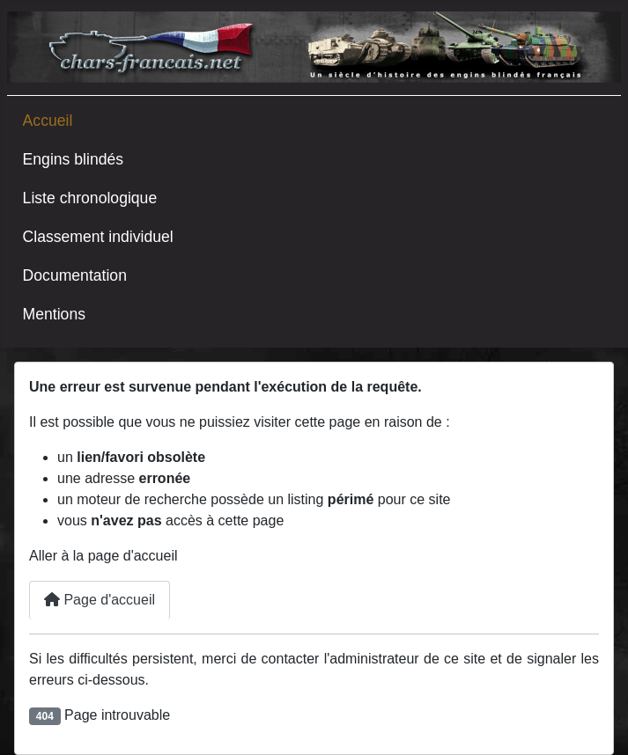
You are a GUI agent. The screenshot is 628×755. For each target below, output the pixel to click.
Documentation (75, 275)
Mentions (54, 314)
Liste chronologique (90, 198)
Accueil (48, 120)
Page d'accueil (99, 599)
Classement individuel (98, 237)
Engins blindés (73, 159)
